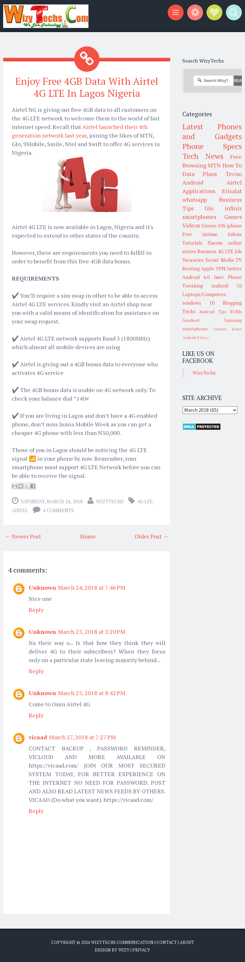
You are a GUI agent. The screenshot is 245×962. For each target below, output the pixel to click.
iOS (221, 225)
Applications (198, 191)
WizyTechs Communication (122, 942)
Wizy (124, 949)
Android (192, 182)
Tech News (202, 156)
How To (232, 165)
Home (88, 536)
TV (239, 260)
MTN (214, 165)
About (187, 942)
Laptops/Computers (204, 294)
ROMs (236, 312)
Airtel (20, 510)
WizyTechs (109, 501)
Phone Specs (212, 146)
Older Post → (152, 536)
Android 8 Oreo (195, 337)
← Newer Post (23, 536)
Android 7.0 (226, 285)
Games (233, 216)
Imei (218, 277)
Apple (207, 268)
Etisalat (232, 191)
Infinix (235, 234)
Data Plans (199, 174)
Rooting (191, 268)
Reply (36, 609)
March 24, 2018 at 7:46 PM (91, 587)
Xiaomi (214, 243)
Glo (209, 208)
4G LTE (145, 501)
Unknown (42, 587)
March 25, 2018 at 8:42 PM (91, 692)
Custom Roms (227, 329)
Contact (167, 942)
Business (206, 251)
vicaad (38, 737)
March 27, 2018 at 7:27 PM (82, 737)
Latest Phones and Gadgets (212, 131)
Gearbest (191, 320)
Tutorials (192, 243)
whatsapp (194, 199)
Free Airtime (200, 234)
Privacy (141, 949)
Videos (191, 225)
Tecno (234, 174)
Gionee (209, 225)
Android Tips (213, 312)
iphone (234, 225)
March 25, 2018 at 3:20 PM (91, 631)
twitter (234, 268)
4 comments (58, 510)
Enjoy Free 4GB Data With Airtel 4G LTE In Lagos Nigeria (86, 86)
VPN (221, 268)
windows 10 (198, 303)
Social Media (220, 260)
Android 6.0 (196, 277)
